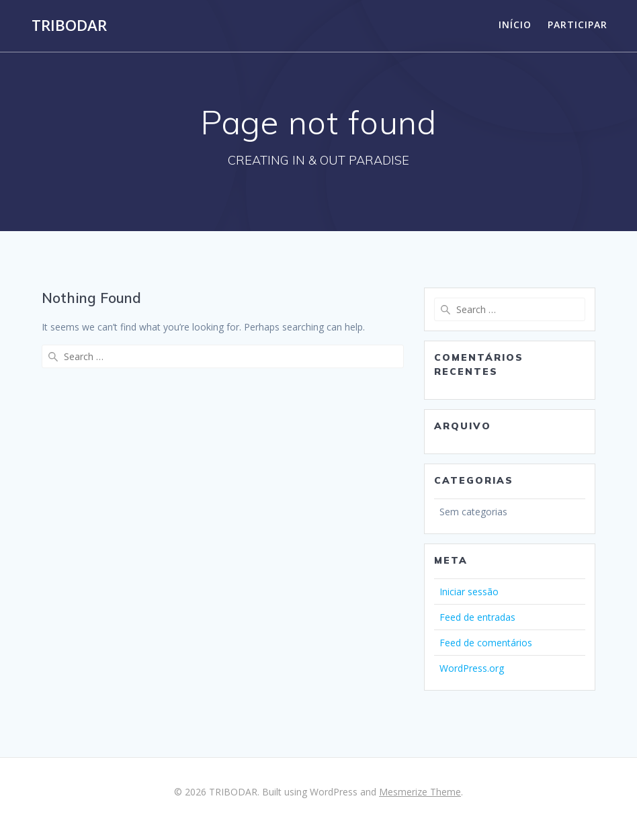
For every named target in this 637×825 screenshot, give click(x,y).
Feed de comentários (485, 642)
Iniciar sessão (469, 591)
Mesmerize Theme (420, 791)
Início (515, 24)
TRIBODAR (69, 25)
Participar (577, 24)
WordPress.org (471, 668)
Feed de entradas (477, 617)
